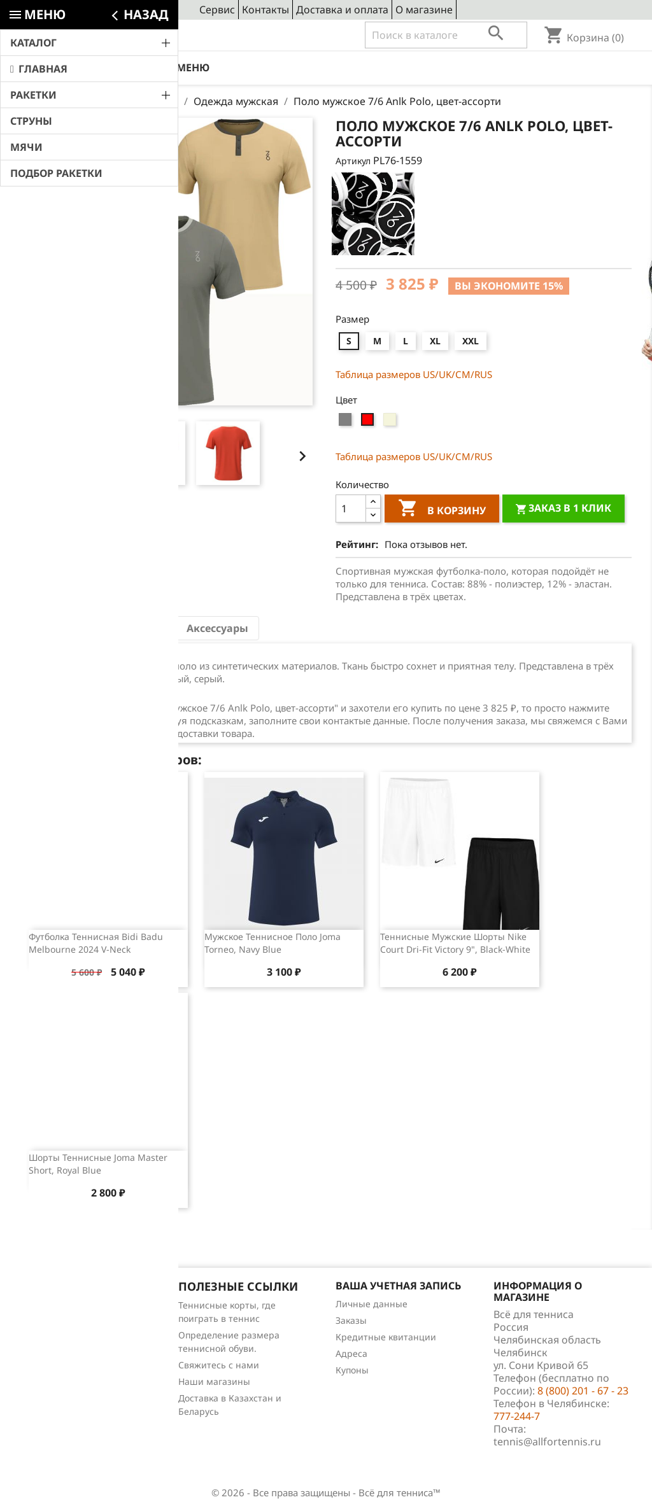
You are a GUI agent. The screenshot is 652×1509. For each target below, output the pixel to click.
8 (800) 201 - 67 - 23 (113, 36)
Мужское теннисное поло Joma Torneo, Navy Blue (272, 942)
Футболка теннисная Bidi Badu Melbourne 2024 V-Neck (96, 942)
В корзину (442, 510)
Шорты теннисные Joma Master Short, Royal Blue (98, 1163)
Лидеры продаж (56, 1338)
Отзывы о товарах (60, 1355)
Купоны (352, 1370)
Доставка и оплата (342, 10)
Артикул (353, 161)
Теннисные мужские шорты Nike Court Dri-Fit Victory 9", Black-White (455, 942)
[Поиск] (446, 35)
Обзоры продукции (62, 1371)
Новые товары (52, 1322)
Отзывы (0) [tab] (136, 628)
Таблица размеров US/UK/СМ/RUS (414, 374)
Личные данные (372, 1304)
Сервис (217, 10)
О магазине (424, 10)
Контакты (265, 10)
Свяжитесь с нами (218, 1365)
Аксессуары (217, 628)
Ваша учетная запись (398, 1286)
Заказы (351, 1320)
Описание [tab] (60, 628)
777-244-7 (516, 1416)
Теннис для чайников (67, 1388)
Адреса (351, 1353)
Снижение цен (52, 1305)
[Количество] (351, 509)
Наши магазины (214, 1381)
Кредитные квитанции (386, 1337)
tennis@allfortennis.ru (547, 1442)
